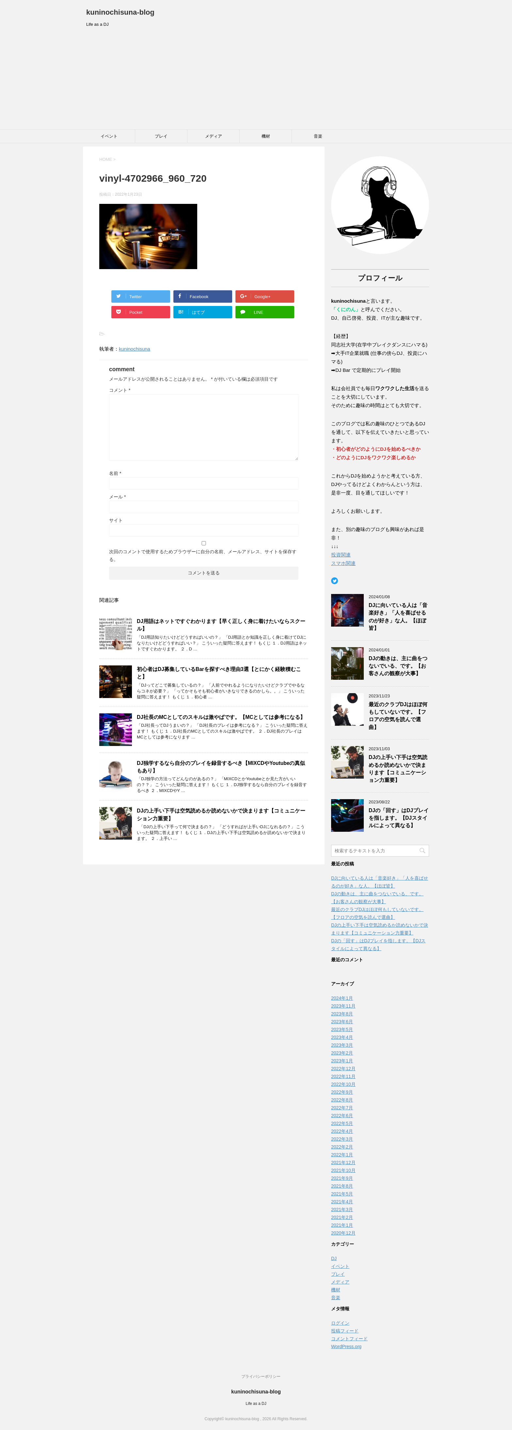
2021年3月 (342, 1209)
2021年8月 (342, 1186)
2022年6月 (342, 1115)
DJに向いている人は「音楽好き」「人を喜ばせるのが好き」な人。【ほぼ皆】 (398, 616)
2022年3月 (342, 1139)
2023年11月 (343, 1006)
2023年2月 (342, 1053)
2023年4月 (342, 1037)
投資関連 (341, 554)
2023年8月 (342, 1013)
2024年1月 (342, 998)
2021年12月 (343, 1162)
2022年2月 (342, 1146)
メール (117, 496)
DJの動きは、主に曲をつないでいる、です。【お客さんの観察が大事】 (398, 666)
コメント (119, 390)
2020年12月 (343, 1233)
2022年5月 (342, 1123)
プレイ (161, 136)
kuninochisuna (134, 349)
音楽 (318, 136)
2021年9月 (342, 1178)
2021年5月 (342, 1193)
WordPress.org (346, 1346)
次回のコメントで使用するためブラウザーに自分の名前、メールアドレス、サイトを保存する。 (202, 555)
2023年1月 (342, 1060)
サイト (116, 520)
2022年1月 (342, 1154)
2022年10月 (343, 1084)
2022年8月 (342, 1100)
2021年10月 (343, 1170)
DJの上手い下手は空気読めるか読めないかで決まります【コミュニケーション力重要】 (398, 768)
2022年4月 (342, 1131)
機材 (266, 136)
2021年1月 (342, 1225)
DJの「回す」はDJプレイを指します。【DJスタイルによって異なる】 (399, 818)
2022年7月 (342, 1107)
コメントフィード (349, 1338)
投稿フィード (345, 1330)
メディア (213, 136)
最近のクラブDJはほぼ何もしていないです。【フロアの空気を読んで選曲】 (398, 716)
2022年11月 (343, 1076)
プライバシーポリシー (260, 1376)
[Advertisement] (256, 80)
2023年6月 (342, 1021)
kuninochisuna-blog (120, 12)
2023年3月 (342, 1045)
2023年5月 (342, 1029)
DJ (334, 1258)
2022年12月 (343, 1068)
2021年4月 (342, 1201)
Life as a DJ (256, 1403)
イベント (109, 136)
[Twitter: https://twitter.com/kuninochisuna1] (334, 580)
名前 (115, 473)
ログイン (340, 1323)
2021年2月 (342, 1217)
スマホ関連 (343, 563)
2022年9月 (342, 1092)
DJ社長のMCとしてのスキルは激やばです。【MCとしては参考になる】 (221, 717)
